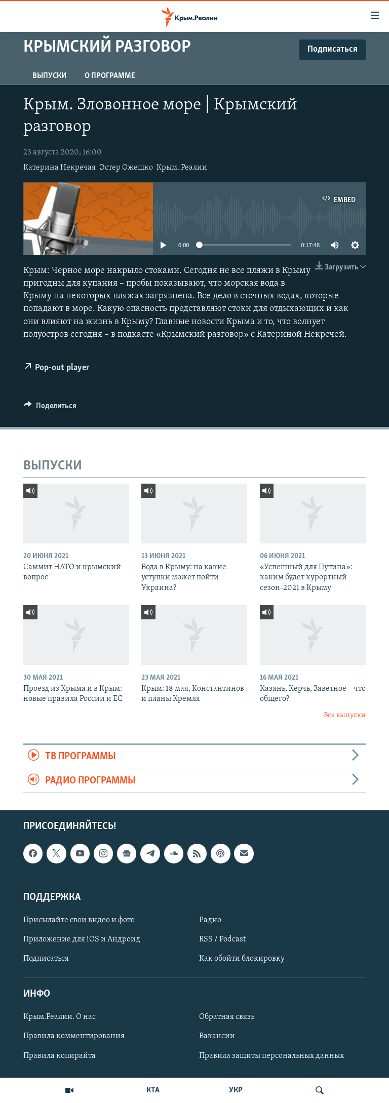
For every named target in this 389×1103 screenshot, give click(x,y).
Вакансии (217, 1036)
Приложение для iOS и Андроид (81, 939)
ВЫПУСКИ (49, 76)
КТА (153, 1090)
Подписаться (46, 959)
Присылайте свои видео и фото (79, 920)
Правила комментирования (74, 1036)
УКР (236, 1090)
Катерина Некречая (59, 168)
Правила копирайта (59, 1056)
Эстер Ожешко (126, 168)
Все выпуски (345, 715)
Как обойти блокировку (242, 959)
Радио (210, 920)
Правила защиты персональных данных (271, 1056)
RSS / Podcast (222, 939)
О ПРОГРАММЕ (110, 76)
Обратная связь (226, 1017)
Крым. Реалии (182, 168)
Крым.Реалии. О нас (59, 1017)
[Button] (50, 408)
